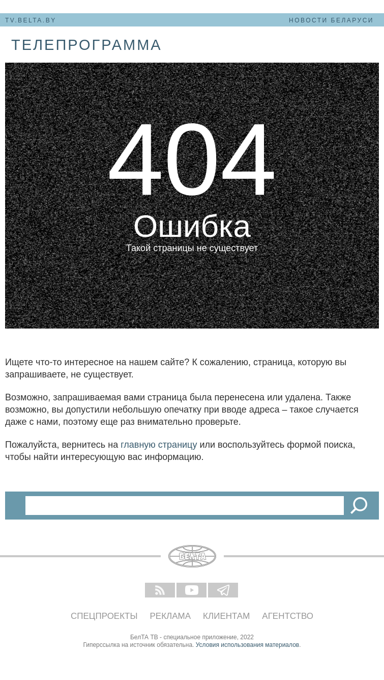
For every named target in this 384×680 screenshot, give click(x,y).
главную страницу (159, 445)
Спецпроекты (104, 616)
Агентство (287, 616)
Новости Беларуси (331, 20)
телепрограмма (86, 45)
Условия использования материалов (247, 644)
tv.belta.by (30, 20)
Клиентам (226, 616)
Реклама (170, 616)
